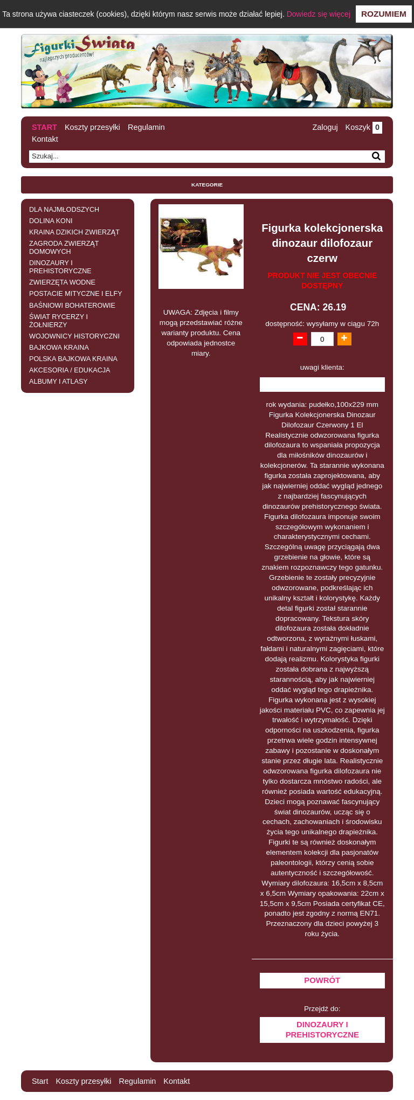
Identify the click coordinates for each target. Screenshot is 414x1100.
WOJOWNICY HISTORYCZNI (74, 336)
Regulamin (146, 127)
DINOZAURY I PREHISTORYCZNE (60, 267)
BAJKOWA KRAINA (59, 347)
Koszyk (364, 127)
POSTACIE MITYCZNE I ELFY (75, 294)
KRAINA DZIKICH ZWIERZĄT (74, 232)
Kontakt (45, 139)
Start (44, 127)
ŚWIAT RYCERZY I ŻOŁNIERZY (58, 321)
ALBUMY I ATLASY (58, 381)
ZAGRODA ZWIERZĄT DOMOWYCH (64, 247)
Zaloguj (324, 127)
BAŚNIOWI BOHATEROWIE (72, 305)
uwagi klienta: (322, 367)
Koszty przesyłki (92, 127)
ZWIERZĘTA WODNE (62, 282)
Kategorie (207, 185)
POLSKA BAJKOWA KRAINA (73, 359)
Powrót (322, 980)
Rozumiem (383, 13)
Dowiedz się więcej (318, 14)
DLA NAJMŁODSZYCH (64, 209)
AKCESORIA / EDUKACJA (69, 370)
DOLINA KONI (50, 221)
